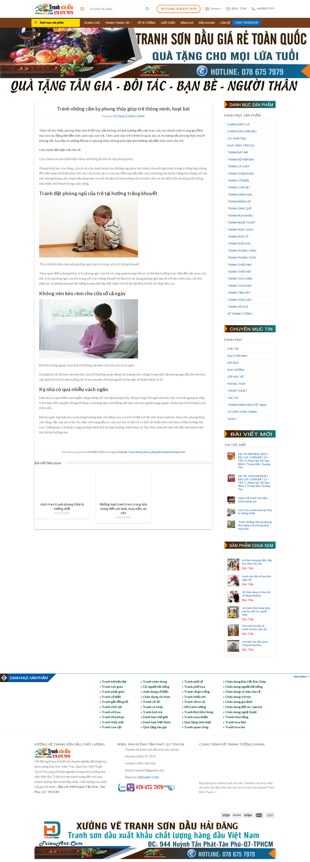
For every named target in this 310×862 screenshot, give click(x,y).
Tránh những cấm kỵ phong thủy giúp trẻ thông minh (156, 452)
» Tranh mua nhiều (195, 717)
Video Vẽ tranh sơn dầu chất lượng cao (252, 499)
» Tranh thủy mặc (111, 722)
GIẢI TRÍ (233, 348)
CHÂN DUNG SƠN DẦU (242, 131)
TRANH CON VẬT (238, 187)
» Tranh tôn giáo (111, 686)
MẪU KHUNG (207, 22)
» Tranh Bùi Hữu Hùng (197, 712)
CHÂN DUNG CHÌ (238, 124)
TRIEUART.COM (148, 777)
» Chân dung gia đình (237, 701)
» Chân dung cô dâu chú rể (241, 691)
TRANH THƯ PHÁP (239, 285)
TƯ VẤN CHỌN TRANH (242, 411)
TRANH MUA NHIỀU (240, 215)
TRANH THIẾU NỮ (239, 271)
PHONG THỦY (96, 452)
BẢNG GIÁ (187, 22)
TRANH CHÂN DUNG (240, 173)
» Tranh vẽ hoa (109, 712)
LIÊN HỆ (225, 22)
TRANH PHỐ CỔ (237, 236)
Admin (141, 116)
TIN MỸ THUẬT (237, 390)
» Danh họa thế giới (154, 717)
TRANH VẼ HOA (237, 306)
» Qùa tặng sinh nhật (196, 722)
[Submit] (147, 9)
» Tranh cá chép (152, 707)
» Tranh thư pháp (111, 717)
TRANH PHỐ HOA (238, 243)
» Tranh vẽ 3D (150, 701)
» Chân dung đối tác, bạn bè (242, 707)
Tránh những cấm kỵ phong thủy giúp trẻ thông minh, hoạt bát (255, 525)
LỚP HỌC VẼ (235, 376)
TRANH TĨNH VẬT (239, 292)
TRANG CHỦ (92, 22)
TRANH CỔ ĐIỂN (238, 180)
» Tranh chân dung (154, 681)
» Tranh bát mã (151, 712)
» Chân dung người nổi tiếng (242, 686)
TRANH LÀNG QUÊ (239, 208)
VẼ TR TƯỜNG (146, 22)
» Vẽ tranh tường (194, 707)
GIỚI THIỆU (168, 22)
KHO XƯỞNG (236, 369)
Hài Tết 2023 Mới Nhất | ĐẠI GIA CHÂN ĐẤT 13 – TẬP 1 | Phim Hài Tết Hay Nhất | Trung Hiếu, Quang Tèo (254, 482)
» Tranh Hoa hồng (235, 717)
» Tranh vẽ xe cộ (193, 701)
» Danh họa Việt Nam (156, 722)
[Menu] (82, 9)
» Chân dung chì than (155, 697)
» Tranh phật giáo (112, 691)
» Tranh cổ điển (110, 697)
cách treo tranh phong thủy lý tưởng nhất (255, 511)
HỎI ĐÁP (233, 362)
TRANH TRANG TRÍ (118, 23)
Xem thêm (299, 676)
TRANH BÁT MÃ (237, 152)
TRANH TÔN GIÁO (239, 299)
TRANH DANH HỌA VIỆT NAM (246, 404)
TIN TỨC (233, 397)
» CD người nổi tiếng (155, 686)
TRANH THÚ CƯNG (239, 278)
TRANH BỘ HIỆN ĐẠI (240, 159)
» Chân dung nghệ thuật (240, 712)
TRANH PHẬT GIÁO (240, 229)
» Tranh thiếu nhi (194, 697)
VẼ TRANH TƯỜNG (239, 313)
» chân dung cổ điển (154, 691)
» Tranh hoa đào (234, 722)
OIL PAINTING (236, 138)
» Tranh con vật (110, 727)
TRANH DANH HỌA (239, 194)
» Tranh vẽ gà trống (196, 691)
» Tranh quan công (195, 727)
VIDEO (231, 418)
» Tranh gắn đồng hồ (113, 701)
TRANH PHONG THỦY (241, 257)
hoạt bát (122, 452)
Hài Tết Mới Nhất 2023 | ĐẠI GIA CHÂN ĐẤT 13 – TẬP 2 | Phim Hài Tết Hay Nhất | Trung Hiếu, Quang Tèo (254, 460)
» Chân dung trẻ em (237, 697)
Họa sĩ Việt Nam (237, 355)
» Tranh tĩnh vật (110, 707)
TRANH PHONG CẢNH (241, 250)
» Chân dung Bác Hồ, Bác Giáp (244, 681)
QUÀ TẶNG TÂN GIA (240, 145)
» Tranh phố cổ (192, 681)
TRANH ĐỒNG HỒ (239, 201)
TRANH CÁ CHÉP (238, 166)
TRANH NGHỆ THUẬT (241, 222)
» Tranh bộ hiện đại (112, 681)
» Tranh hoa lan (234, 727)
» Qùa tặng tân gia (154, 727)
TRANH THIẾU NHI (239, 264)
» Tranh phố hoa (193, 686)
